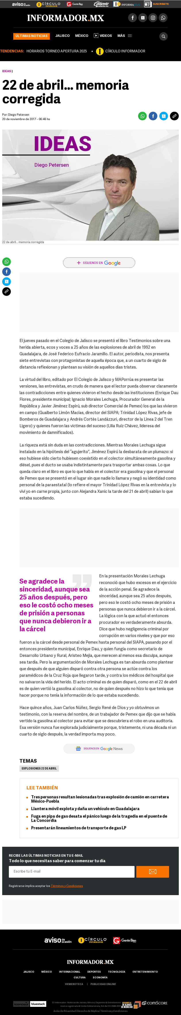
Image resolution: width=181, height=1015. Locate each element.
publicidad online (103, 984)
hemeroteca (74, 984)
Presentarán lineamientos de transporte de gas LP (78, 828)
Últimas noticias (31, 36)
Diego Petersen (18, 114)
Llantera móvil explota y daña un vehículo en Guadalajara (85, 809)
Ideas (6, 71)
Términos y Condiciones (67, 886)
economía (100, 978)
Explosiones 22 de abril (39, 768)
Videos (103, 35)
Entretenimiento (145, 972)
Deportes (94, 972)
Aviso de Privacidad (65, 1011)
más (124, 36)
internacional (69, 972)
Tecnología (116, 972)
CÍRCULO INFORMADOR (125, 51)
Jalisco (62, 36)
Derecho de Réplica (88, 1011)
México (81, 36)
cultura (80, 978)
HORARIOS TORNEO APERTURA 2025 (56, 51)
